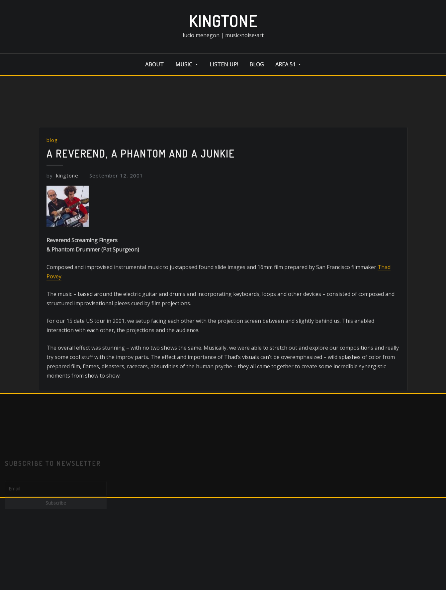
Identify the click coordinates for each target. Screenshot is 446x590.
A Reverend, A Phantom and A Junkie (140, 190)
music (186, 64)
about (154, 64)
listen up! (224, 64)
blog (256, 64)
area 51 (288, 64)
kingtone (223, 21)
